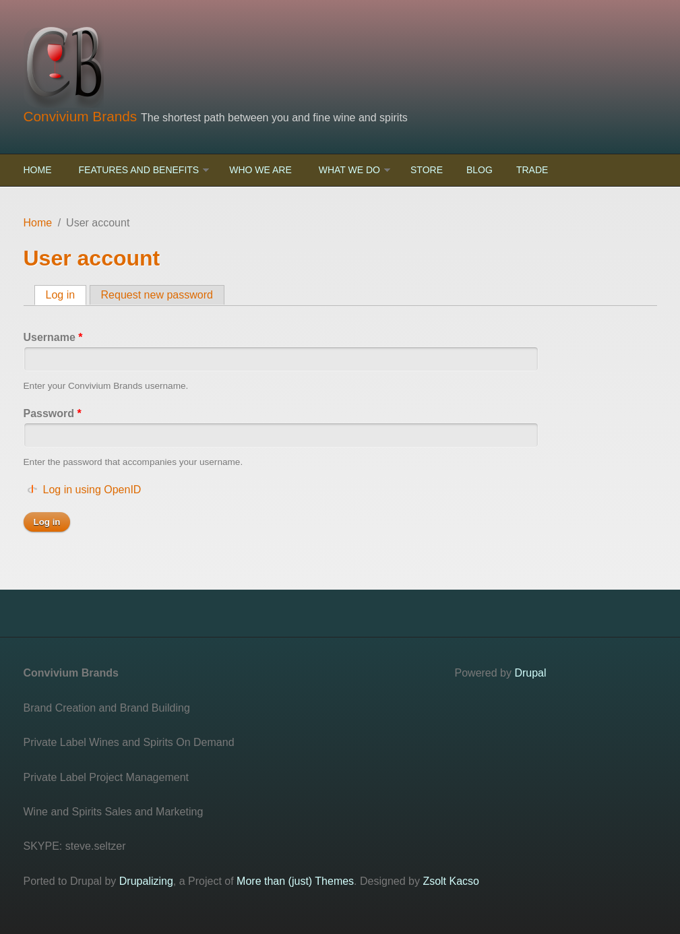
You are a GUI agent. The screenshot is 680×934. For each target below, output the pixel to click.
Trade (532, 169)
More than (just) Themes (295, 881)
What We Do (349, 169)
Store (426, 169)
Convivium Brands (83, 116)
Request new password (157, 295)
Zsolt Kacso (451, 881)
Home (38, 169)
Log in (66, 294)
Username (53, 337)
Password (53, 413)
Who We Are (260, 169)
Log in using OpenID (92, 489)
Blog (479, 169)
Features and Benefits (139, 169)
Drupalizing (146, 881)
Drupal (530, 673)
